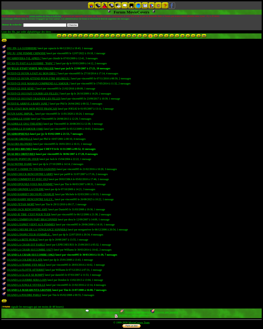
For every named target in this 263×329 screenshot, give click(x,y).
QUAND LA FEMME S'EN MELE (26, 264)
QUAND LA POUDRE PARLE (24, 295)
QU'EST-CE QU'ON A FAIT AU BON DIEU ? (32, 73)
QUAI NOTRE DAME (19, 164)
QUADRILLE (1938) (18, 118)
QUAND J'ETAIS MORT (21, 204)
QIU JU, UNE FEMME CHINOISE (26, 53)
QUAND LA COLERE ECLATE (25, 259)
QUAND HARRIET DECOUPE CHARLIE (30, 194)
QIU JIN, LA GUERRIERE (22, 48)
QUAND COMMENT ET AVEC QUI (27, 179)
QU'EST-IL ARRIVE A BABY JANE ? (28, 103)
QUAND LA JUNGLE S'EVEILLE (26, 285)
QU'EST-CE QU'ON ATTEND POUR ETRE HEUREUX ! (38, 78)
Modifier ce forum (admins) (131, 315)
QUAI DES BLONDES (20, 144)
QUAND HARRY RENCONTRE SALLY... (30, 199)
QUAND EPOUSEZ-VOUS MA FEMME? (30, 184)
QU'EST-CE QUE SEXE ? (21, 88)
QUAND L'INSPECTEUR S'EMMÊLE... (29, 234)
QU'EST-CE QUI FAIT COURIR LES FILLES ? (33, 93)
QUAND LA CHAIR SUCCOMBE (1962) (31, 254)
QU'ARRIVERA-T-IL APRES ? (24, 58)
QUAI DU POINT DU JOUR (23, 159)
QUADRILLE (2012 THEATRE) (25, 123)
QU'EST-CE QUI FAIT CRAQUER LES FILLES (34, 98)
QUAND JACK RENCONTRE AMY (27, 209)
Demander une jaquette (135, 312)
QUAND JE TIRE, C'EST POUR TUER (28, 214)
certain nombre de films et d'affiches (45, 16)
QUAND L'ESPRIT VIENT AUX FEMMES (31, 224)
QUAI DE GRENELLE (20, 138)
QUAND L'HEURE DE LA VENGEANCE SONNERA (37, 229)
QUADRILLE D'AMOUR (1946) (25, 128)
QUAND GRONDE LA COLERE (25, 189)
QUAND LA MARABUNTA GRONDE (29, 290)
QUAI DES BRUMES (19, 149)
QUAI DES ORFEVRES (21, 154)
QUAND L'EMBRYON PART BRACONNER (32, 219)
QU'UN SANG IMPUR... (20, 113)
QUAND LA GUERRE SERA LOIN (27, 279)
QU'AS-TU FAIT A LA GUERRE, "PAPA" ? (31, 63)
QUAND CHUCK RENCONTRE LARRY (30, 174)
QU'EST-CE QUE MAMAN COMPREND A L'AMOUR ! (38, 83)
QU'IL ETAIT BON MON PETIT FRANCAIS (32, 108)
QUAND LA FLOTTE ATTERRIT (26, 269)
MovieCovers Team (139, 322)
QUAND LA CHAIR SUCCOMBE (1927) (30, 249)
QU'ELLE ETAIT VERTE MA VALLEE (30, 68)
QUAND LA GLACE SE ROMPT (25, 274)
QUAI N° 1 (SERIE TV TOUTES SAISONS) (31, 169)
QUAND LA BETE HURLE (22, 239)
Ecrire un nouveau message (102, 312)
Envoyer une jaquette (164, 312)
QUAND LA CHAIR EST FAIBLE (26, 244)
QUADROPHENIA (18, 133)
